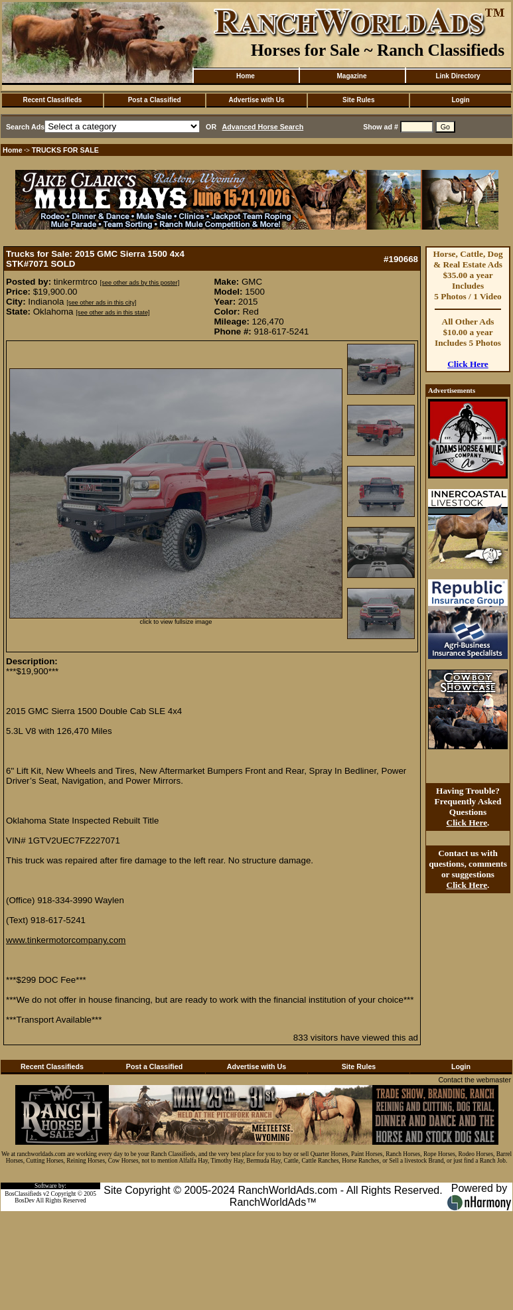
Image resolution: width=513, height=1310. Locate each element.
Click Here (467, 364)
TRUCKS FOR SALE (65, 150)
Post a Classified (154, 100)
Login (460, 100)
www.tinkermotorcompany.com (65, 940)
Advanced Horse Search (263, 127)
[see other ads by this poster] (139, 282)
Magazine (351, 76)
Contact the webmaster (474, 1080)
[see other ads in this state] (112, 312)
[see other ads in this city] (101, 302)
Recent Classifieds (52, 100)
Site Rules (358, 100)
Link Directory (457, 76)
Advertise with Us (257, 100)
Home (245, 76)
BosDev (25, 1200)
